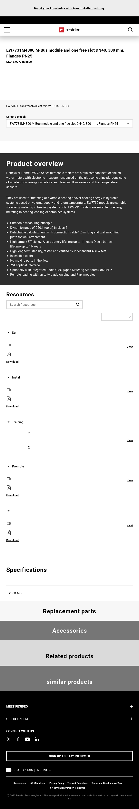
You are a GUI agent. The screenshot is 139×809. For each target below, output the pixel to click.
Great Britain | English (37, 770)
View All (15, 593)
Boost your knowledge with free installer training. (69, 8)
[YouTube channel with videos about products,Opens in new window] (27, 739)
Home (69, 30)
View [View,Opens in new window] (130, 346)
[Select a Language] (117, 317)
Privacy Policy (56, 783)
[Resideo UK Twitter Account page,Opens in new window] (8, 739)
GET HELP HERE (23, 719)
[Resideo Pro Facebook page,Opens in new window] (18, 739)
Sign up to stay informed (69, 756)
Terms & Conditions (77, 783)
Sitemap (81, 787)
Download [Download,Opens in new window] (12, 361)
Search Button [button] (130, 29)
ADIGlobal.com (38, 783)
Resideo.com (20, 783)
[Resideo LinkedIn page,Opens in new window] (37, 739)
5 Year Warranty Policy (62, 787)
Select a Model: (16, 116)
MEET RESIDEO (23, 706)
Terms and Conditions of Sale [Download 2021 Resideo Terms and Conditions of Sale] (107, 783)
